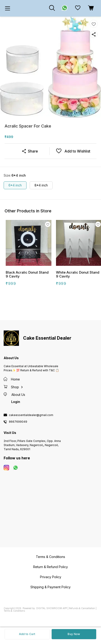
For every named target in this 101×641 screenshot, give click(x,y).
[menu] (7, 8)
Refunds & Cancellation (82, 608)
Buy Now (74, 634)
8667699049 (18, 421)
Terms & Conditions (14, 610)
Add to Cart (27, 634)
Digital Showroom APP (51, 608)
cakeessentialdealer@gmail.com (31, 415)
